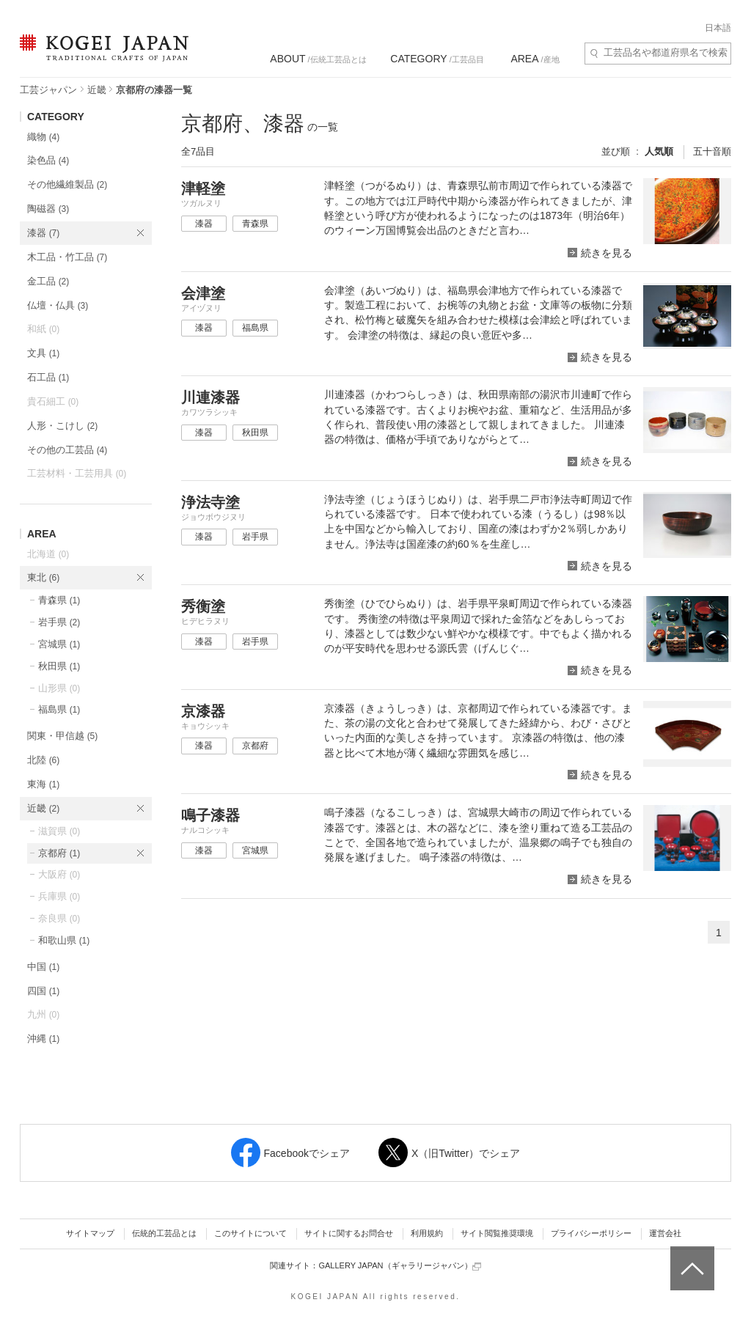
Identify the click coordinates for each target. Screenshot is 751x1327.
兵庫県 (59, 896)
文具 (43, 353)
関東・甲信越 (62, 735)
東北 (43, 577)
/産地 (534, 59)
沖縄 (43, 1038)
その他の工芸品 (67, 449)
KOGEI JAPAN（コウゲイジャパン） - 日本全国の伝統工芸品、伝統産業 (101, 57)
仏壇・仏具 (57, 305)
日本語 (718, 28)
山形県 (59, 688)
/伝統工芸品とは (318, 59)
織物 (43, 136)
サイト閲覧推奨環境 (497, 1233)
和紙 (43, 328)
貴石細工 (52, 401)
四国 (43, 990)
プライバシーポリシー (591, 1233)
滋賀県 (59, 831)
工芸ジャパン (48, 89)
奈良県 (59, 918)
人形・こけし (62, 425)
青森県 (59, 600)
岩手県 (59, 622)
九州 (43, 1014)
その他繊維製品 (67, 184)
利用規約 (427, 1233)
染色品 (48, 160)
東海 (43, 784)
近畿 (96, 89)
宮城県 (59, 644)
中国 (43, 966)
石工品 (48, 377)
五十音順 (712, 151)
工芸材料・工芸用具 (76, 473)
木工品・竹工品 (67, 256)
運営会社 (665, 1233)
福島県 (59, 709)
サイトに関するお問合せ (348, 1233)
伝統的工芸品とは (164, 1233)
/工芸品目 (436, 59)
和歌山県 (63, 940)
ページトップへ (690, 1257)
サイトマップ (90, 1233)
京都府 (59, 853)
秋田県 (59, 666)
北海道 (48, 553)
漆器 (43, 232)
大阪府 (59, 874)
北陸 (43, 759)
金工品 (48, 281)
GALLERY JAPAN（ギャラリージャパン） (399, 1266)
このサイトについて (250, 1233)
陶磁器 (48, 208)
